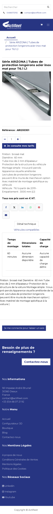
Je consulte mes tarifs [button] (19, 145)
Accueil (11, 37)
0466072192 (12, 13)
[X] (14, 207)
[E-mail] (6, 215)
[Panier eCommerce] (41, 24)
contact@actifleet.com (35, 13)
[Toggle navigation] (48, 25)
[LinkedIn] (22, 207)
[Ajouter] (18, 139)
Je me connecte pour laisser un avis (24, 328)
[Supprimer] (5, 139)
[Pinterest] (39, 207)
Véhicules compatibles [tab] (26, 229)
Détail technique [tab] (26, 224)
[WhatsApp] (30, 207)
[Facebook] (6, 207)
